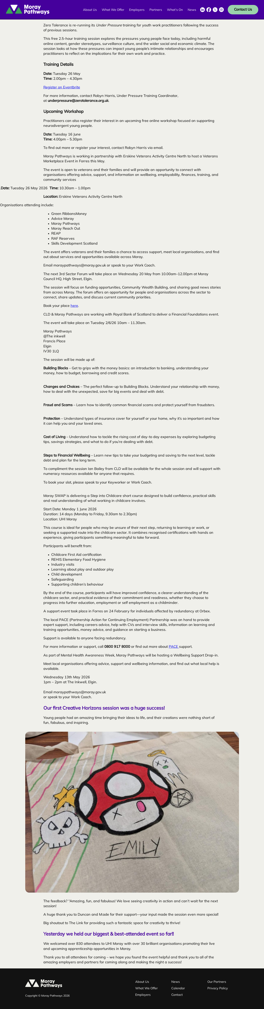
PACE (174, 647)
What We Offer (113, 10)
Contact (177, 995)
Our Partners (216, 982)
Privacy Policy (217, 988)
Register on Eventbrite (61, 87)
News (192, 10)
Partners (155, 10)
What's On (175, 10)
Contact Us (243, 10)
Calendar (178, 988)
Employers (137, 10)
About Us (90, 10)
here (74, 306)
